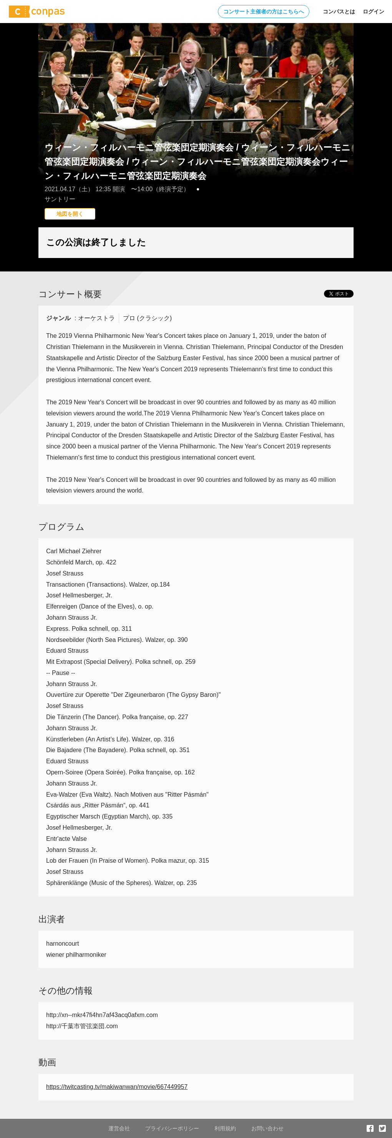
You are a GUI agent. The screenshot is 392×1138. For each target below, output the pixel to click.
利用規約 (225, 1128)
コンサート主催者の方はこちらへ (263, 11)
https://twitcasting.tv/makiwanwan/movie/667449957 (117, 1086)
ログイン (373, 11)
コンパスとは (339, 11)
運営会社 (119, 1128)
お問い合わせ (267, 1128)
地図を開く (69, 214)
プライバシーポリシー (172, 1128)
